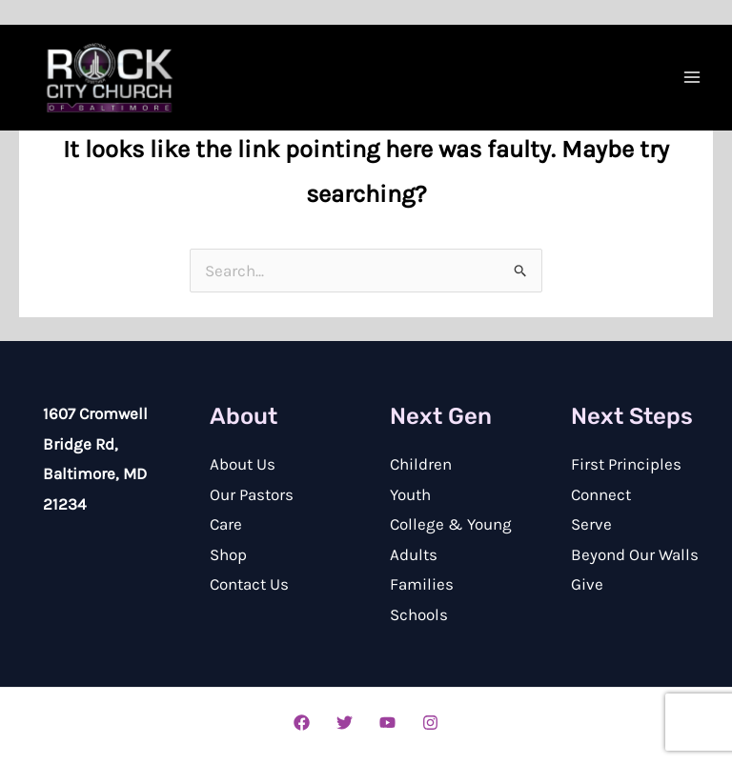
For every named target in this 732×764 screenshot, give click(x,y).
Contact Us (249, 583)
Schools (419, 614)
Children (421, 463)
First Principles (626, 463)
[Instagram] (430, 722)
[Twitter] (344, 722)
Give (587, 583)
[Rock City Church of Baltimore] (109, 78)
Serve (591, 523)
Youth (410, 494)
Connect (601, 494)
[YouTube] (387, 722)
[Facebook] (302, 722)
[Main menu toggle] (692, 77)
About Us (242, 463)
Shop (228, 554)
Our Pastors (252, 494)
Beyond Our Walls (635, 554)
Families (422, 583)
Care (226, 523)
